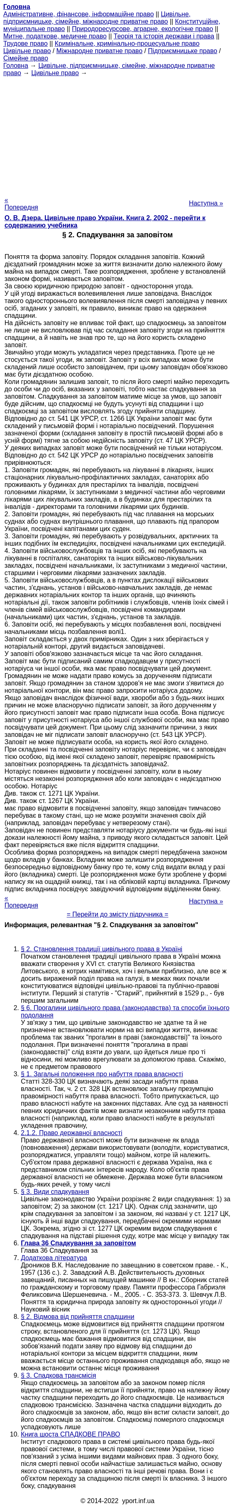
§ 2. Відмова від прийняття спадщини (77, 1316)
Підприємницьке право (182, 50)
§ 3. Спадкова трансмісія (58, 1375)
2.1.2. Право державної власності (71, 1132)
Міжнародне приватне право (99, 50)
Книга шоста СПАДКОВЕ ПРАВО (70, 1434)
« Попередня (21, 203)
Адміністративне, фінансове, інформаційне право (78, 14)
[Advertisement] (117, 134)
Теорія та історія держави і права (164, 36)
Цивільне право (27, 50)
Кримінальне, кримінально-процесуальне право (127, 43)
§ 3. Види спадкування (55, 1191)
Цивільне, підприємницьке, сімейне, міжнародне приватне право (96, 18)
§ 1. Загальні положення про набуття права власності (102, 1074)
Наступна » (206, 203)
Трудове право (25, 43)
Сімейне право (25, 58)
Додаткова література (54, 1257)
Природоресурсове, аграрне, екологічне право (142, 28)
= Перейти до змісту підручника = (117, 914)
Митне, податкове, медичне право (55, 36)
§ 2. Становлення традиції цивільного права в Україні (101, 949)
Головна (15, 65)
